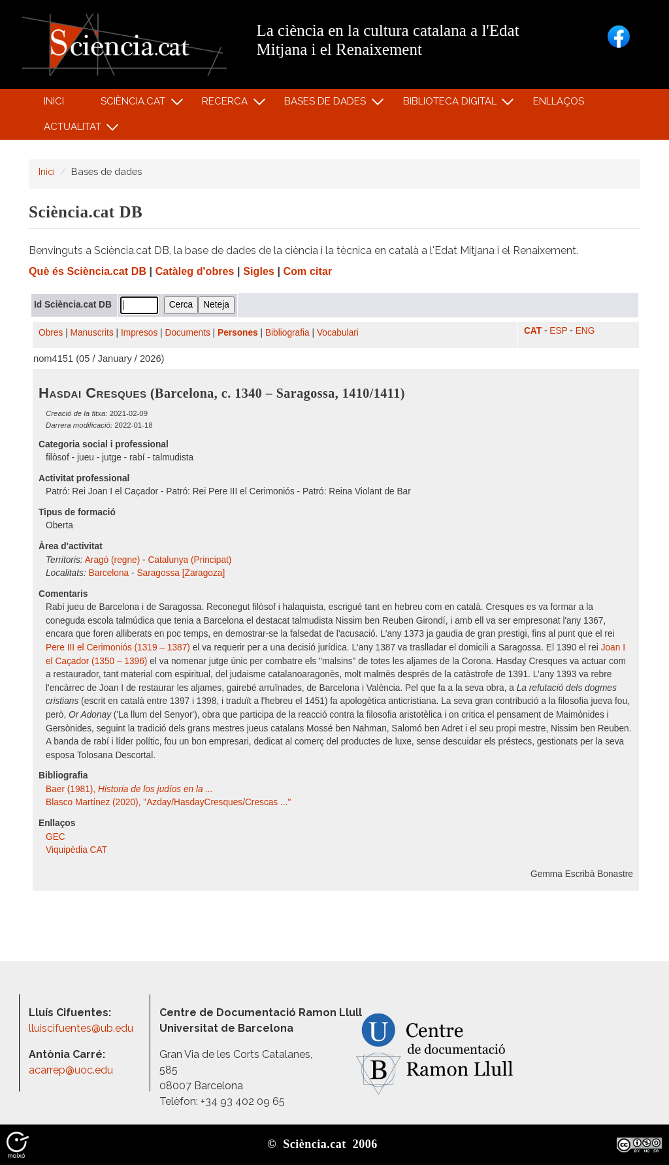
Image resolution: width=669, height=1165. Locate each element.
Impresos (139, 333)
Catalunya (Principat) (189, 560)
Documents (187, 333)
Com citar (308, 271)
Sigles (258, 271)
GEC (57, 837)
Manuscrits (92, 333)
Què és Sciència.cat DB (87, 271)
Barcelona (109, 573)
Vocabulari (338, 333)
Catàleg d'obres (195, 271)
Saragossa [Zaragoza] (181, 573)
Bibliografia (287, 333)
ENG (585, 331)
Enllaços (558, 101)
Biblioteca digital (451, 104)
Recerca (227, 104)
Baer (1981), (129, 789)
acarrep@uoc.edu (71, 1070)
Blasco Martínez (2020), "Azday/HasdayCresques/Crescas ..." (168, 802)
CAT (533, 331)
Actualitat (74, 130)
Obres (51, 333)
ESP (558, 331)
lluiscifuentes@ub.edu (82, 1028)
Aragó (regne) (112, 560)
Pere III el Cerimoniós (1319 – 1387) (118, 647)
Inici (54, 101)
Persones (238, 333)
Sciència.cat (135, 104)
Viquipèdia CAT (78, 850)
